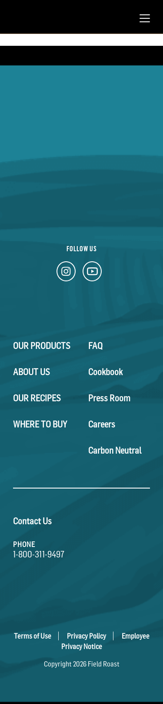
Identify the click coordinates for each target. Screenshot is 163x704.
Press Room (109, 398)
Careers (101, 424)
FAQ (95, 346)
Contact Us (32, 521)
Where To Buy (40, 424)
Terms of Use (32, 636)
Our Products (41, 346)
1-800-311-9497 (38, 554)
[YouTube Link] (92, 273)
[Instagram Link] (66, 273)
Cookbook (105, 372)
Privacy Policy (86, 636)
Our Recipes (37, 398)
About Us (31, 372)
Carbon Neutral (115, 450)
